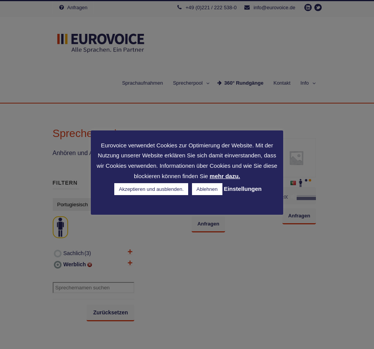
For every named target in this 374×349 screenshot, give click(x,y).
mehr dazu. (225, 176)
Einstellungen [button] (243, 188)
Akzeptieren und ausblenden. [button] (151, 189)
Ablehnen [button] (207, 189)
